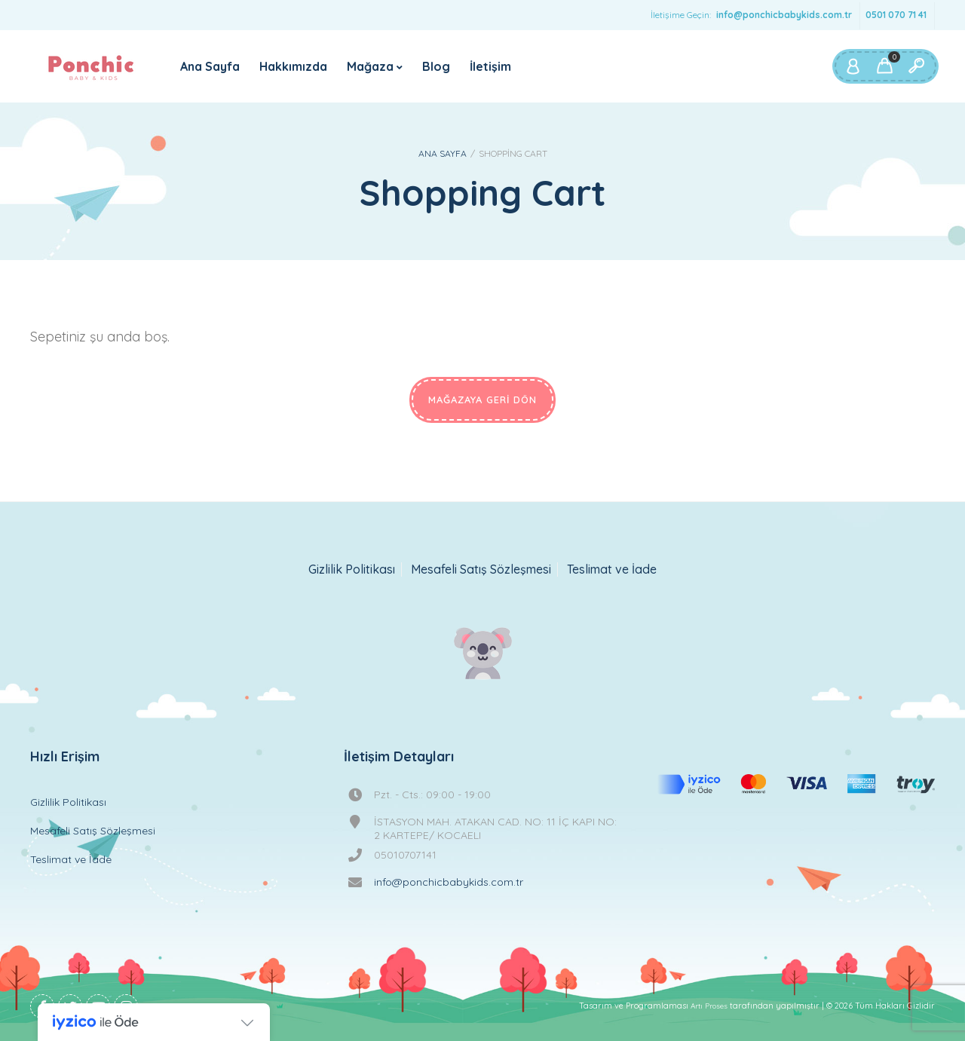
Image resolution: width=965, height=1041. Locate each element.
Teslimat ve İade (612, 569)
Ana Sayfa (210, 66)
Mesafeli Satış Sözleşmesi (481, 569)
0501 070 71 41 (896, 14)
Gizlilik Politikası (351, 569)
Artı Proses (709, 1006)
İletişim (490, 66)
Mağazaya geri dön (482, 399)
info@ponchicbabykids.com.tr (784, 14)
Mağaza (370, 66)
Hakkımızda (293, 66)
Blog (436, 66)
